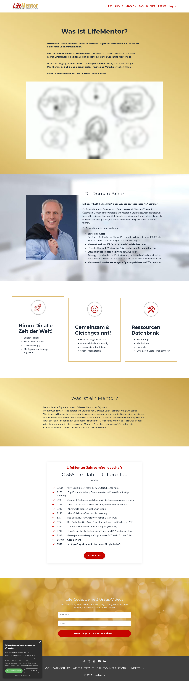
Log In (172, 6)
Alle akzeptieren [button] (14, 671)
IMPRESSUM (138, 668)
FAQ (141, 6)
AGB (46, 668)
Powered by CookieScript (22, 676)
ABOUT (119, 6)
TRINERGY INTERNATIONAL (112, 668)
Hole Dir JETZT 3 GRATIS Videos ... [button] (94, 633)
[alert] (22, 659)
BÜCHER (151, 6)
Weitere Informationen (29, 666)
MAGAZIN (131, 6)
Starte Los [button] (94, 555)
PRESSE (162, 6)
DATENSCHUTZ (61, 668)
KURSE (108, 6)
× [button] (40, 642)
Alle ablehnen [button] (31, 671)
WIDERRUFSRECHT (83, 668)
